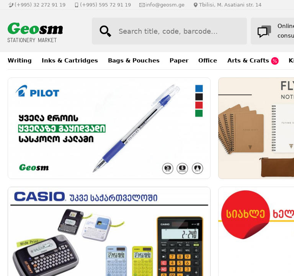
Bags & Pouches (134, 60)
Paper (179, 60)
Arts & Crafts (253, 61)
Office (207, 60)
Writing (20, 60)
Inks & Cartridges (70, 60)
